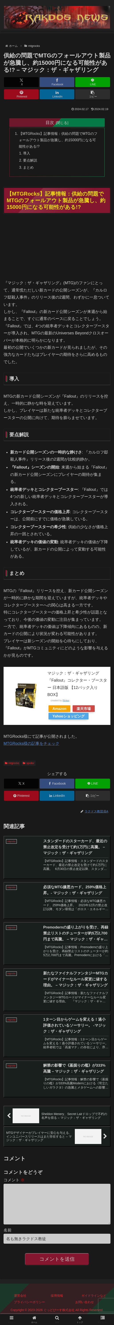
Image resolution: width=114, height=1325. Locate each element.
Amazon (59, 709)
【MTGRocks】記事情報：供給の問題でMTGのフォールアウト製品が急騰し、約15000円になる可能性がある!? (58, 140)
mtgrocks (12, 764)
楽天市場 (84, 709)
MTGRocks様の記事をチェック (31, 744)
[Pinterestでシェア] (21, 94)
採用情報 (57, 1304)
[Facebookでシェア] (57, 82)
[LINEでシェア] (92, 82)
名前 (8, 1239)
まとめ (28, 168)
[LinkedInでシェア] (57, 94)
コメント (14, 1181)
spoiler (28, 764)
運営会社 (20, 1304)
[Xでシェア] (21, 82)
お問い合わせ (84, 1310)
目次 (50, 122)
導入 (26, 154)
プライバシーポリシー (29, 1310)
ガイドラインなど (93, 1304)
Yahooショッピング (68, 717)
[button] (92, 94)
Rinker (65, 701)
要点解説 (30, 161)
